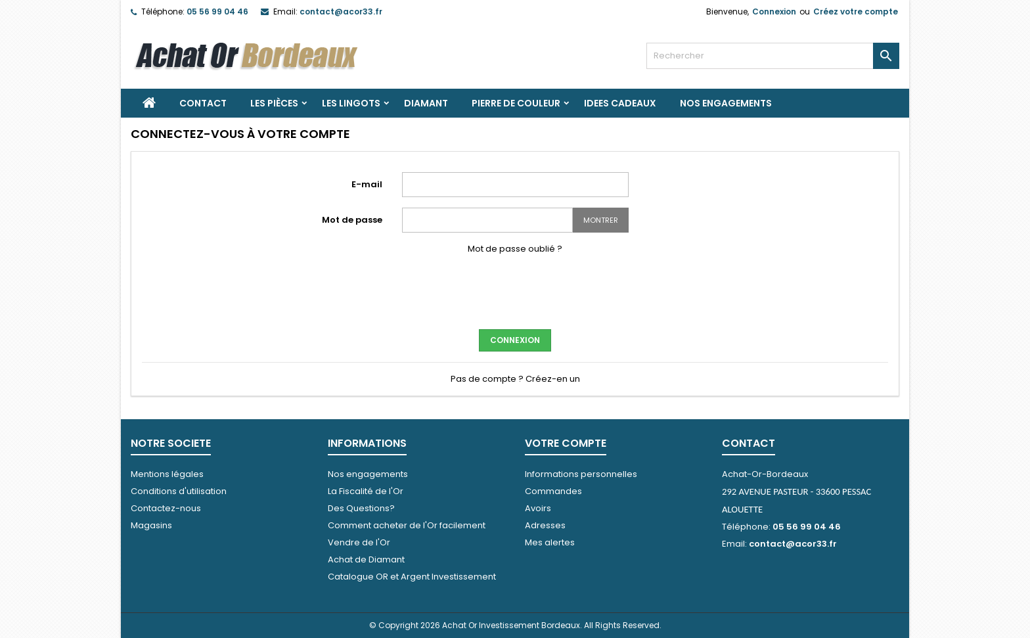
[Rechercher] (772, 56)
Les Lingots (351, 103)
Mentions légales (167, 474)
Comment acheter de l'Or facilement (406, 525)
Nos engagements (726, 103)
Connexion (774, 11)
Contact (203, 103)
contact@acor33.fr (341, 11)
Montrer (600, 220)
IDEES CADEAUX (620, 103)
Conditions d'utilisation (179, 491)
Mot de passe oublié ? (515, 248)
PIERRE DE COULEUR (516, 103)
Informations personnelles (581, 474)
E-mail (366, 184)
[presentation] (515, 290)
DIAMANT (426, 103)
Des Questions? (361, 508)
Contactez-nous (166, 508)
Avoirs (538, 508)
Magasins (151, 525)
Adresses (545, 525)
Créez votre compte (855, 11)
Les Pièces (274, 103)
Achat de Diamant (366, 559)
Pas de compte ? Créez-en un (515, 379)
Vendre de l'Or (359, 542)
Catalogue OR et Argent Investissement (412, 576)
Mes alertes (550, 542)
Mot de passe (352, 220)
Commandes (553, 491)
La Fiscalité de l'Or (365, 491)
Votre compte (565, 443)
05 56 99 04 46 (217, 11)
